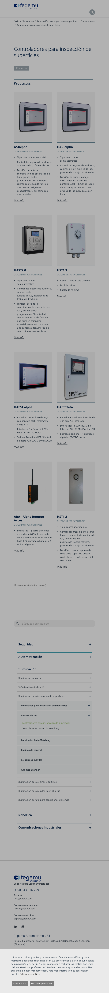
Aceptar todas (19, 983)
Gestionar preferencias (42, 983)
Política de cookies (29, 973)
